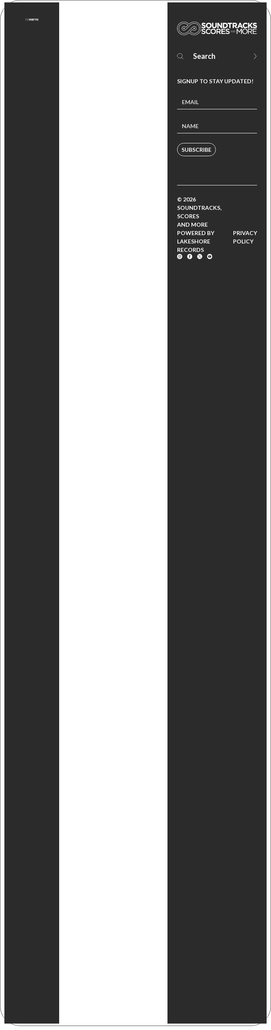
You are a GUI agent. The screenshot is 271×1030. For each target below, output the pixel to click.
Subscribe (196, 149)
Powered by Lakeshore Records (195, 241)
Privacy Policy (245, 237)
